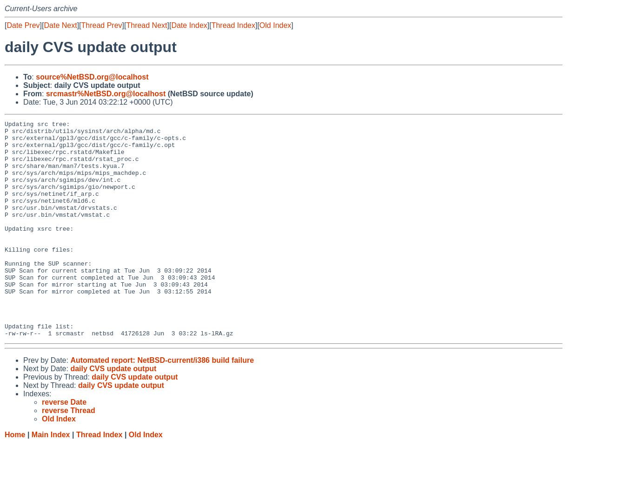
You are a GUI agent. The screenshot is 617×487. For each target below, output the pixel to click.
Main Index (51, 478)
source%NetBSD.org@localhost (92, 77)
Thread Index (233, 25)
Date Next (60, 25)
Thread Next (146, 25)
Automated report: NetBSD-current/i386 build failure (162, 403)
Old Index (275, 25)
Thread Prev (101, 25)
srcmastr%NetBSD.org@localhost (106, 94)
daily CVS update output (113, 412)
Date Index (189, 25)
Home (15, 478)
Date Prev (23, 25)
